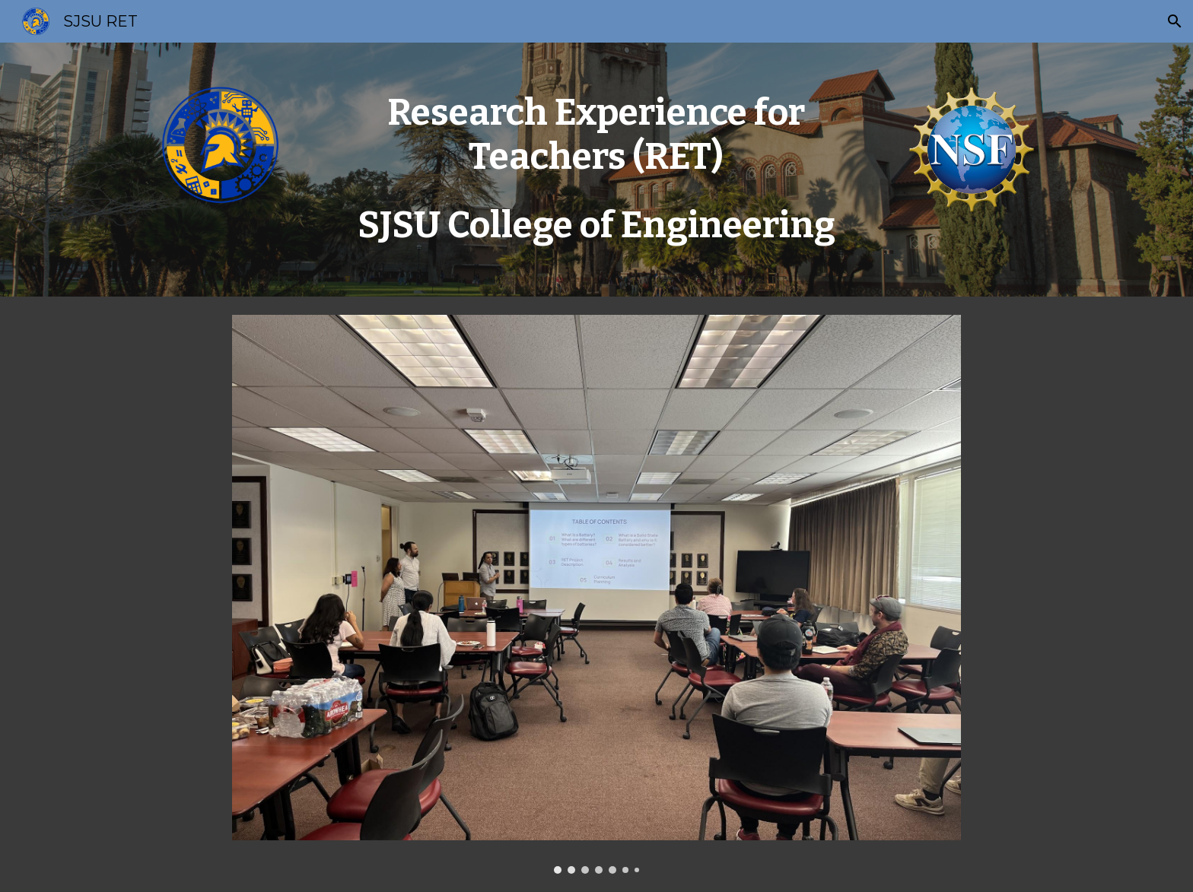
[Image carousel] (596, 595)
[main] (596, 169)
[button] (1174, 21)
